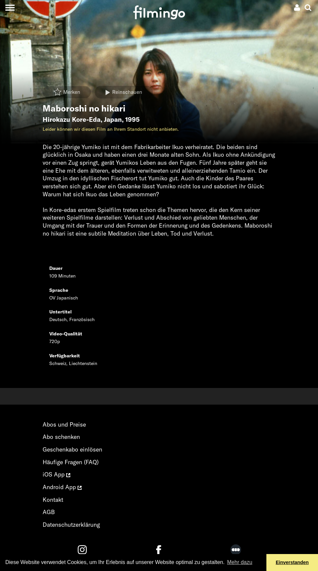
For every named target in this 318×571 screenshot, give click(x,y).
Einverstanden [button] (292, 562)
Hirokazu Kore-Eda (72, 119)
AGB (49, 512)
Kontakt (53, 499)
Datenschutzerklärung (71, 524)
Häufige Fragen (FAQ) (71, 462)
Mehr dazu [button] (239, 562)
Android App (62, 487)
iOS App (56, 474)
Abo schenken (61, 437)
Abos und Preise (64, 424)
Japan (113, 119)
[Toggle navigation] (10, 7)
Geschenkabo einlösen (72, 449)
